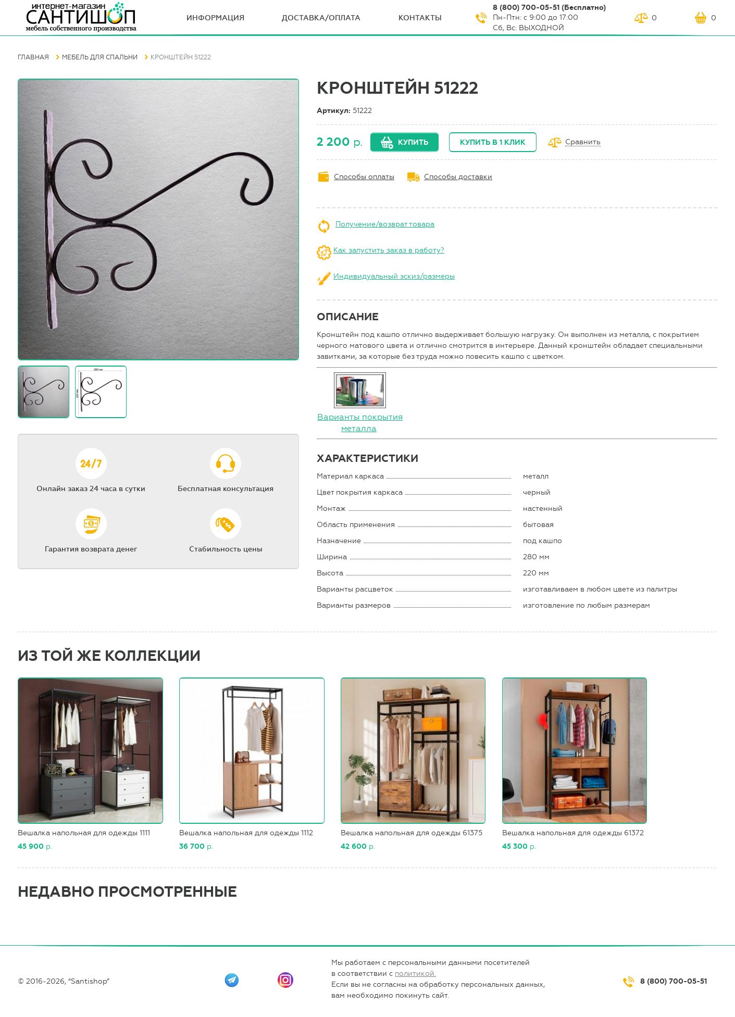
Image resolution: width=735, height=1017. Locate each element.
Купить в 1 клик (493, 142)
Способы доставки (458, 176)
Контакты (420, 18)
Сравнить (583, 142)
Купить (413, 142)
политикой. (415, 973)
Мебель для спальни (100, 57)
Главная (33, 57)
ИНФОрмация (215, 18)
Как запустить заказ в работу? (388, 250)
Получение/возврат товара (384, 224)
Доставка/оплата (321, 18)
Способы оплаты (364, 176)
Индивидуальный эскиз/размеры (394, 276)
